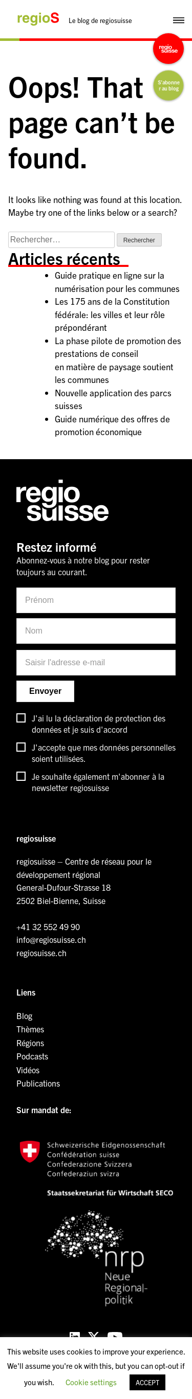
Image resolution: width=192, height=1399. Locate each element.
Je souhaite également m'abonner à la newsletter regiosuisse (98, 782)
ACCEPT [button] (147, 1382)
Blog (24, 1015)
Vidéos (27, 1070)
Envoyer (45, 691)
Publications (38, 1083)
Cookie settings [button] (91, 1382)
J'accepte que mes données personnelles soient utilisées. (104, 752)
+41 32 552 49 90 (48, 926)
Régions (30, 1042)
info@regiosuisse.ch (51, 939)
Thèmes (30, 1029)
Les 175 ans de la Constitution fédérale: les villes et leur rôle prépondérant (112, 314)
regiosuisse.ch (41, 952)
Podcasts (32, 1056)
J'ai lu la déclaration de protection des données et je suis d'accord (98, 723)
